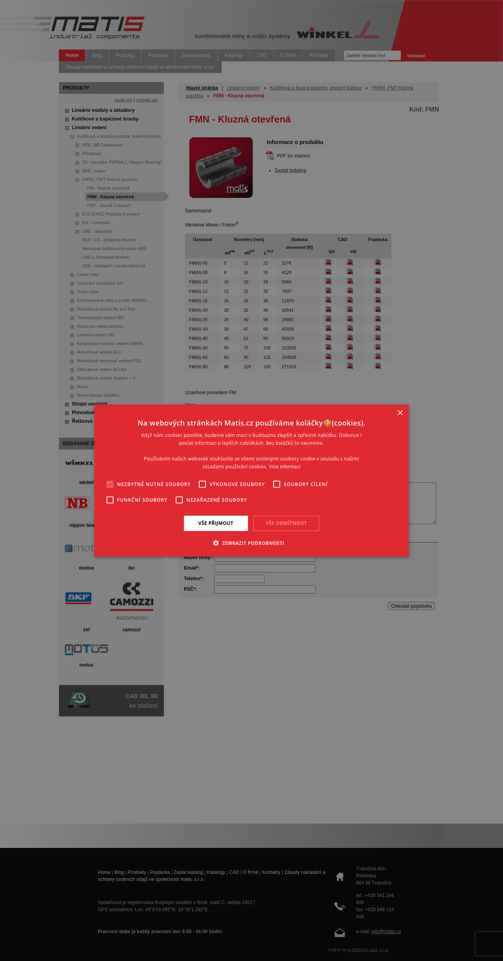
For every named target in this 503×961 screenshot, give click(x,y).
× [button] (400, 413)
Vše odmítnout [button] (286, 523)
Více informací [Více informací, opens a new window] (285, 466)
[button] (252, 542)
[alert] (251, 480)
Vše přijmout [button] (215, 523)
